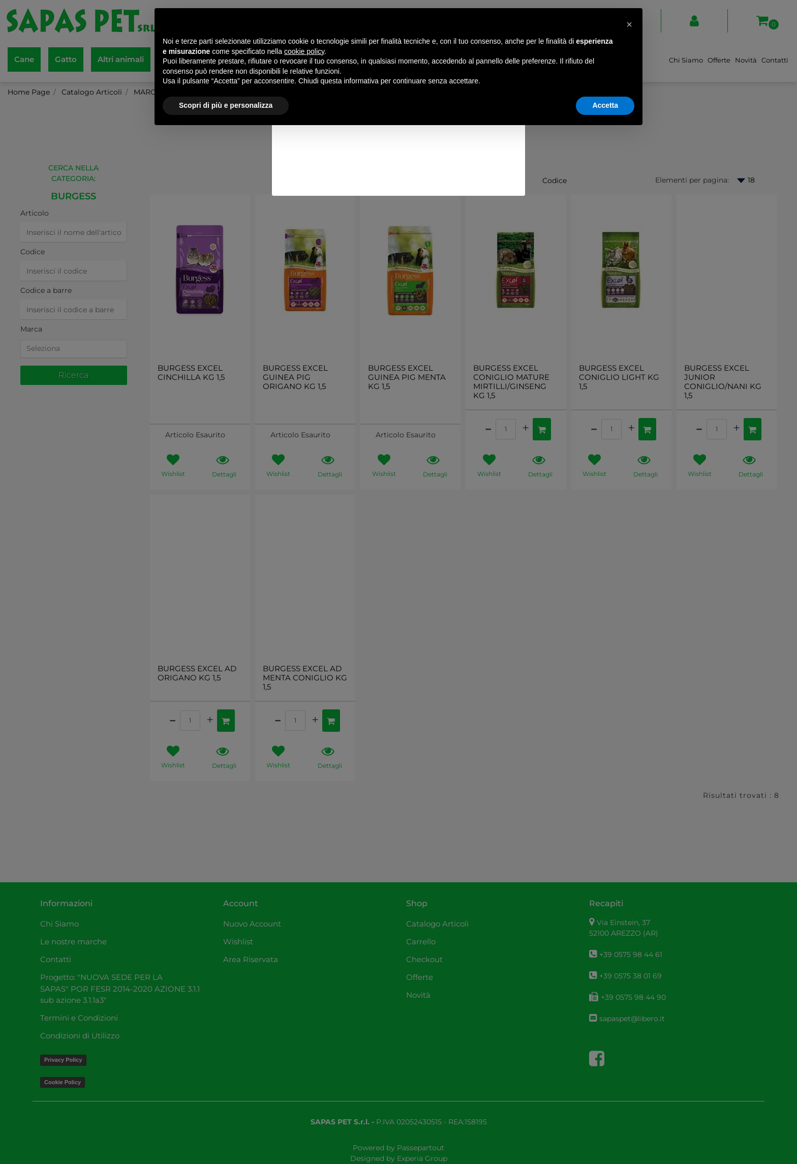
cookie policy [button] (304, 51)
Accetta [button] (605, 105)
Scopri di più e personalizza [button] (225, 105)
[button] (629, 24)
